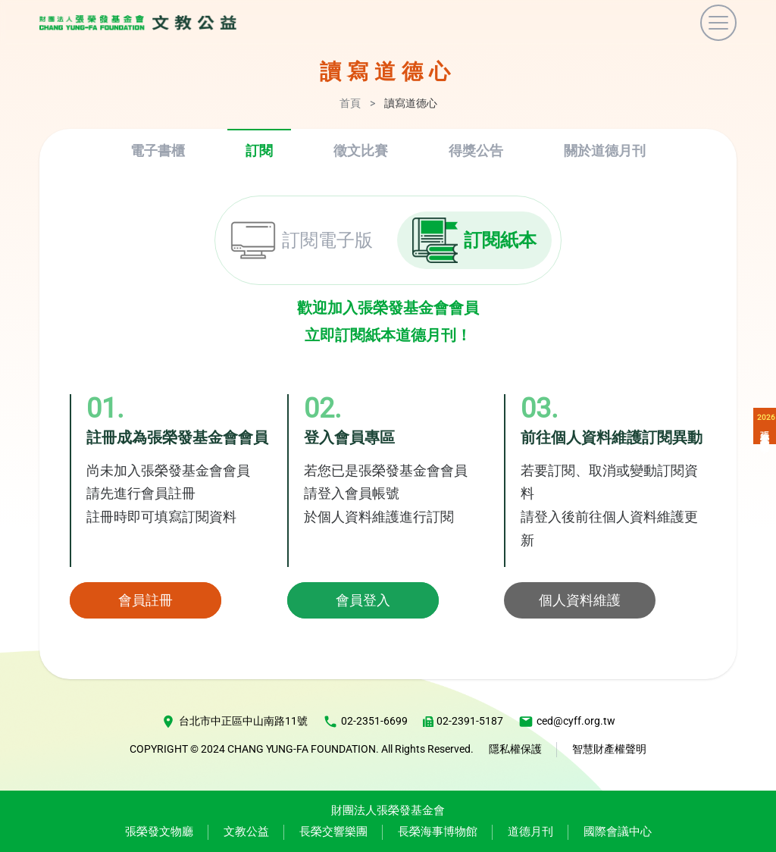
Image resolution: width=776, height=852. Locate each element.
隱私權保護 (515, 749)
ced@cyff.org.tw (566, 721)
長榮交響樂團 (333, 831)
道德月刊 (530, 831)
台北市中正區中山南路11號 (234, 721)
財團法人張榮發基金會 (388, 810)
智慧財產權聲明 (609, 749)
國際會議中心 (618, 831)
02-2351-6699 (365, 721)
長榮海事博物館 (437, 831)
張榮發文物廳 (159, 831)
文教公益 (246, 831)
